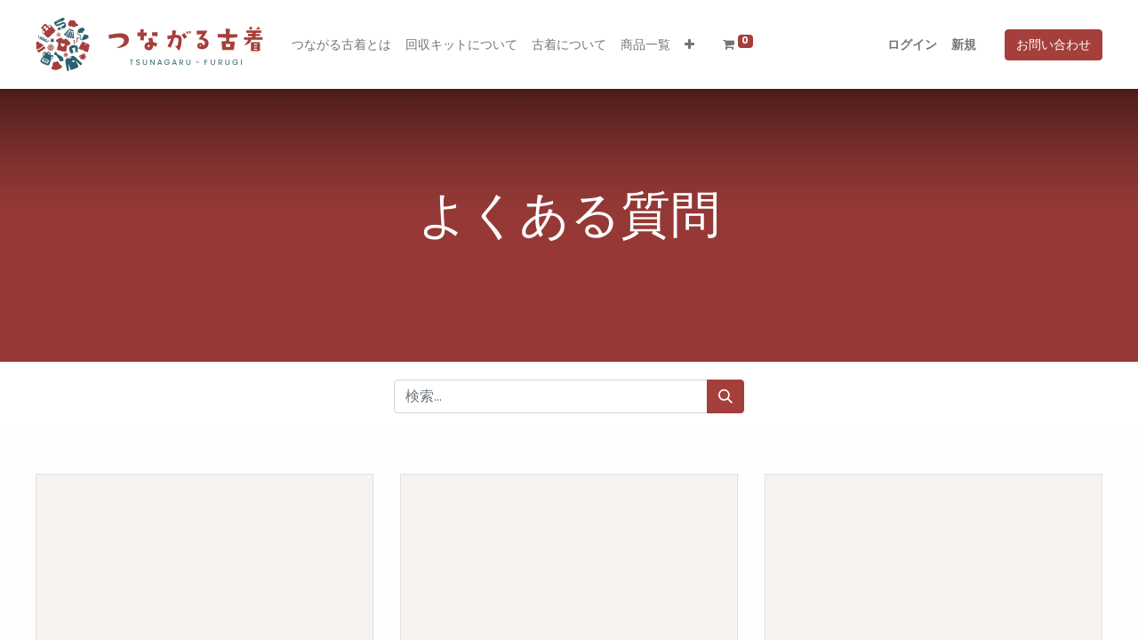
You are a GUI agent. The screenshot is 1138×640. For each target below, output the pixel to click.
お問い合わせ (1053, 44)
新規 (963, 44)
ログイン (912, 44)
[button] (689, 44)
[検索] (725, 396)
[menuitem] (341, 44)
